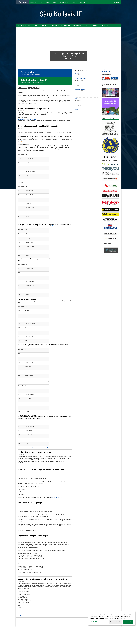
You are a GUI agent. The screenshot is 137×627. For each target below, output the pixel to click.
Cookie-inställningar (21, 622)
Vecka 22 (76, 109)
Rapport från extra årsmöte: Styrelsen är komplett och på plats (43, 579)
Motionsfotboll (64, 2)
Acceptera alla (128, 622)
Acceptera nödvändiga (115, 622)
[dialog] (111, 618)
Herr (42, 2)
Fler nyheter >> (21, 615)
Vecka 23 (76, 104)
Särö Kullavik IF (22, 2)
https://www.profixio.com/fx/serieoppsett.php (41, 447)
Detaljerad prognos (106, 71)
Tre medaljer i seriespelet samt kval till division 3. (38, 126)
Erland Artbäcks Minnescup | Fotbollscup (27, 119)
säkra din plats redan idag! (57, 497)
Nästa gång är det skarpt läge (30, 503)
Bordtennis (74, 2)
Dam (37, 2)
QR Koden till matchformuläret (81, 78)
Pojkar (55, 2)
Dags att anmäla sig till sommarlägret (33, 536)
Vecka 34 (76, 98)
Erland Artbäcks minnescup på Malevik (33, 108)
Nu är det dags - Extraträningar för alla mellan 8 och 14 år (41, 470)
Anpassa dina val (94, 621)
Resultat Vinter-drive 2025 (80, 89)
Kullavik (103, 69)
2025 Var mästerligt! (79, 84)
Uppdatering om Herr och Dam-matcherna (34, 452)
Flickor (48, 2)
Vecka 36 (76, 93)
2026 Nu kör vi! (78, 73)
